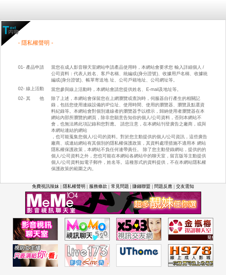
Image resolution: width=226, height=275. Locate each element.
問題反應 (163, 186)
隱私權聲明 (74, 186)
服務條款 (98, 186)
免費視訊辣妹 (45, 186)
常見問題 (120, 186)
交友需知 (185, 186)
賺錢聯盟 (141, 186)
